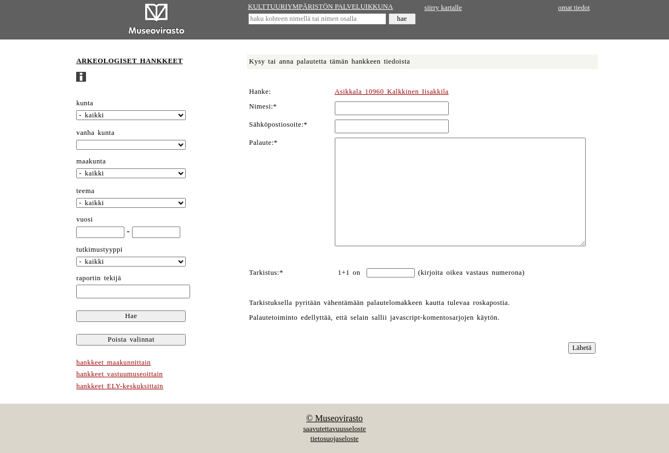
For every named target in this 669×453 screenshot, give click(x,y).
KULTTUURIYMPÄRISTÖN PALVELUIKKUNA (320, 6)
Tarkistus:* (266, 272)
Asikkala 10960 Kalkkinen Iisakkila (392, 91)
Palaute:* (263, 142)
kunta (84, 103)
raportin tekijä (98, 278)
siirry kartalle (443, 8)
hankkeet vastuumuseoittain (119, 374)
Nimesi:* (263, 106)
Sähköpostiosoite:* (278, 124)
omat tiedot (574, 8)
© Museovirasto (334, 418)
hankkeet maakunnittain (113, 362)
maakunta (91, 161)
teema (85, 191)
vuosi (84, 219)
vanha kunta (95, 133)
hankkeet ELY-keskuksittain (119, 386)
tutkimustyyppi (99, 249)
